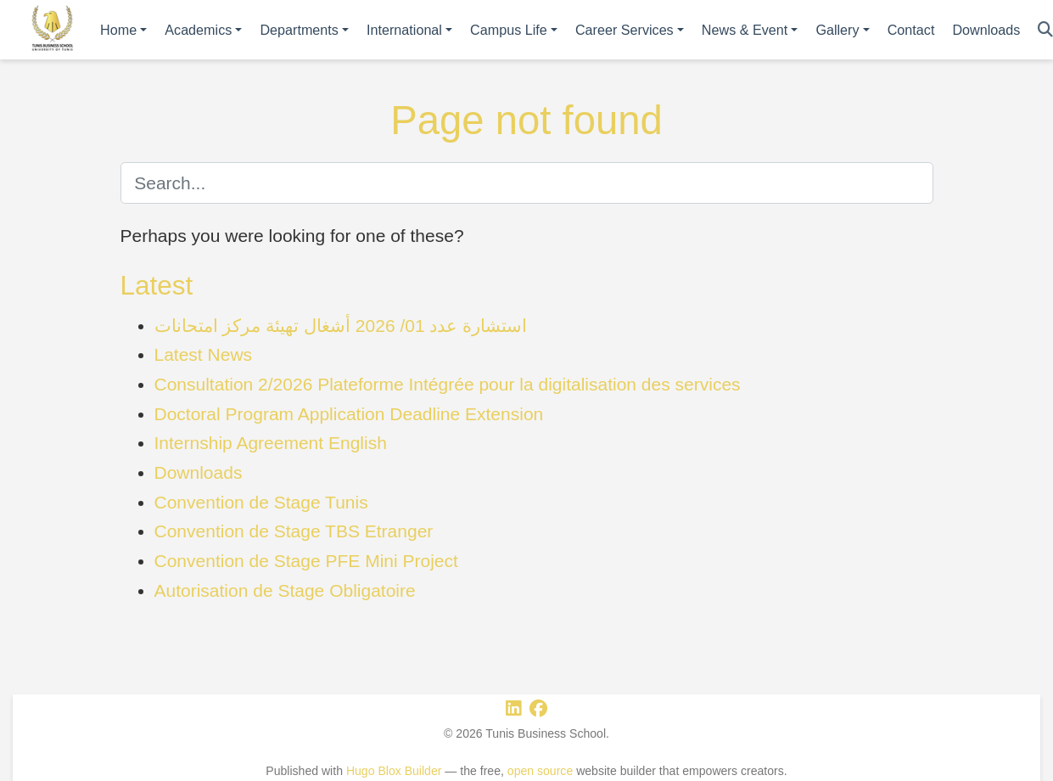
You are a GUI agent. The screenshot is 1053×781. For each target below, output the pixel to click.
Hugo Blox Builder (394, 771)
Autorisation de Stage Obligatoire (285, 590)
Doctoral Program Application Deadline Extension (349, 414)
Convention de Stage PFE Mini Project (306, 560)
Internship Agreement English (270, 442)
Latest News (203, 354)
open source (540, 771)
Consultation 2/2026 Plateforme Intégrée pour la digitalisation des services (447, 384)
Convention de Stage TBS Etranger (294, 531)
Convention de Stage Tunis (261, 502)
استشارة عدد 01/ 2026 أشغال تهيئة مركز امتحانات (341, 325)
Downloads (198, 472)
